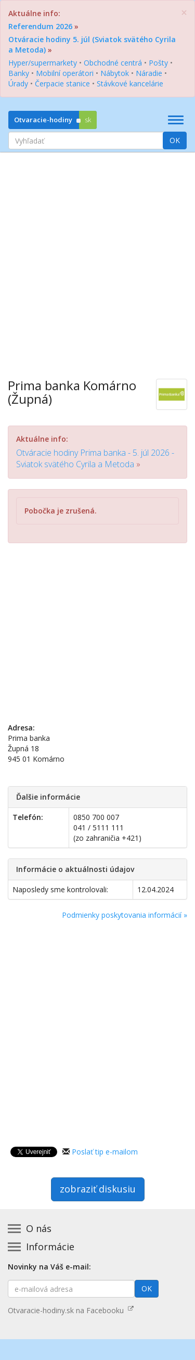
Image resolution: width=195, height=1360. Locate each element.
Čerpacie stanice (62, 83)
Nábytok (114, 73)
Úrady (18, 83)
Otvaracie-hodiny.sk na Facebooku (71, 1310)
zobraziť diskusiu (98, 1189)
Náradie (149, 73)
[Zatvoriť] (184, 12)
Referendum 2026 (40, 26)
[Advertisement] (97, 257)
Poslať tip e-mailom (105, 1152)
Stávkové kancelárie (130, 83)
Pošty (158, 63)
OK (175, 140)
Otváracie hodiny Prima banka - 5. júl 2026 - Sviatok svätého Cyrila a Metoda (95, 458)
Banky (18, 73)
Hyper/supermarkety (42, 63)
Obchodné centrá (113, 63)
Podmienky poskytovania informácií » (124, 915)
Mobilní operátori (65, 73)
